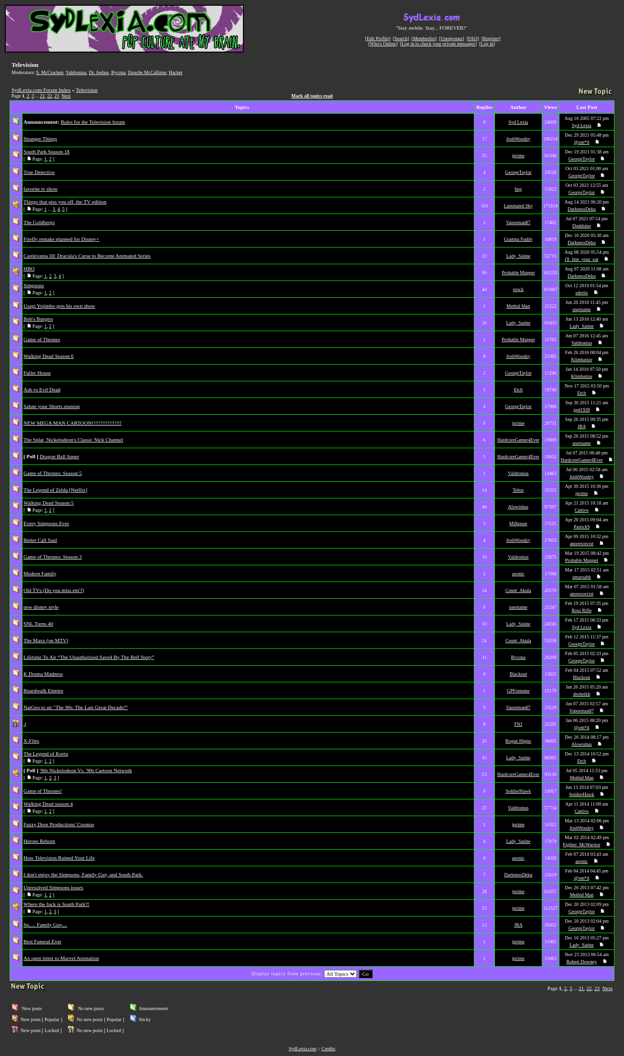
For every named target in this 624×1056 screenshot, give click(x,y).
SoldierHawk (518, 791)
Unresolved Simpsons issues (53, 887)
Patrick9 (582, 526)
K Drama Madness (43, 674)
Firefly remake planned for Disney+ (61, 239)
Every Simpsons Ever (46, 523)
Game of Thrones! (42, 791)
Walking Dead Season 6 (48, 356)
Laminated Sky (518, 205)
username (581, 309)
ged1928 (581, 409)
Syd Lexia (518, 122)
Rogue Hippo (518, 741)
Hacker (176, 72)
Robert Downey (582, 961)
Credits (328, 1048)
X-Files (31, 741)
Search (400, 38)
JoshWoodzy (518, 138)
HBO (28, 268)
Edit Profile (378, 38)
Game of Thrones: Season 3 (52, 557)
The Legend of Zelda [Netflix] (55, 490)
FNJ (519, 724)
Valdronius (76, 72)
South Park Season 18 (46, 151)
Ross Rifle (581, 610)
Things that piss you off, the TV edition (65, 202)
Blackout (518, 674)
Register (491, 38)
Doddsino (581, 225)
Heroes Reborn (39, 841)
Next (65, 95)
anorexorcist (581, 543)
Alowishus (518, 506)
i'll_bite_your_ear (582, 259)
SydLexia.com (303, 1048)
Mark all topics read (312, 95)
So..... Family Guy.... (45, 924)
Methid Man (518, 306)
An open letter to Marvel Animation (61, 958)
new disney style (40, 607)
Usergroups (451, 38)
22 (49, 95)
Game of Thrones (41, 339)
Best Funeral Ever (42, 941)
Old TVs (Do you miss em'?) (53, 590)
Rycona (118, 72)
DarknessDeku (582, 209)
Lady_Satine (518, 256)
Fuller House (37, 373)
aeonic (518, 573)
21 (42, 95)
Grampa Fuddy (518, 239)
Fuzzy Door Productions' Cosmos (58, 824)
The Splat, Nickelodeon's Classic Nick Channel (73, 439)
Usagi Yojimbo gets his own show (59, 306)
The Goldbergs (39, 222)
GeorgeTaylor (582, 159)
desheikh (582, 694)
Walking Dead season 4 (48, 804)
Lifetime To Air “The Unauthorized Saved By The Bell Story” (88, 657)
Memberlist (424, 38)
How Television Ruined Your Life (59, 858)
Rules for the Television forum (93, 122)
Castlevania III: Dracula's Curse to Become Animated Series (87, 256)
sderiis (581, 292)
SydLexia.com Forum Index (41, 90)
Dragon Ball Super (59, 456)
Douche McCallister (147, 72)
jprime (518, 155)
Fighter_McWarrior (581, 844)
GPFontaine (518, 690)
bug (518, 189)
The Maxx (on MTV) (45, 640)
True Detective (39, 172)
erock (518, 289)
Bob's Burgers (38, 319)
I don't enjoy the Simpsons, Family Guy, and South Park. (83, 874)
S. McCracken (49, 72)
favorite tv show (40, 189)
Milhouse (518, 523)
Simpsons (33, 285)
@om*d (581, 142)
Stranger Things (40, 138)
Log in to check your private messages (438, 43)
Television (87, 90)
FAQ (472, 38)
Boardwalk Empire (43, 690)
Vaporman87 (518, 222)
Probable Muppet (518, 272)
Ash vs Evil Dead (41, 389)
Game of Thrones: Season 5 (52, 473)
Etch (518, 389)
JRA (582, 426)
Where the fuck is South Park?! (56, 904)
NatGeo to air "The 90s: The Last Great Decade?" (75, 707)
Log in (487, 43)
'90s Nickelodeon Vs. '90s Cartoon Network (86, 770)
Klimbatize (581, 359)
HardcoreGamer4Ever (518, 439)
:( (25, 724)
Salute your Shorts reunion (51, 406)
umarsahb (581, 577)
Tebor (518, 490)
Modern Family (39, 573)
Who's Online (383, 43)
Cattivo (582, 510)
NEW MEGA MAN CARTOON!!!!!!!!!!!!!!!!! (72, 423)
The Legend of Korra (45, 753)
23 (56, 95)
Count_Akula (518, 590)
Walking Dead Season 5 (48, 503)
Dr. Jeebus (99, 72)
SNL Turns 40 (38, 623)
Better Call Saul (40, 540)
